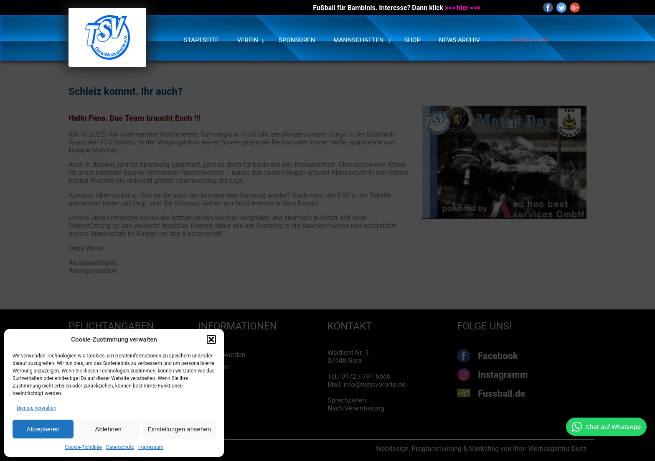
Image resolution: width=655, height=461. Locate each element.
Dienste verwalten (36, 408)
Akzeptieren (42, 429)
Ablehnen (108, 429)
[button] (211, 339)
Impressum (150, 447)
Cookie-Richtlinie (83, 447)
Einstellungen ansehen (179, 429)
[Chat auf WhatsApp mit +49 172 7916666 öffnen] (606, 427)
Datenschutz (120, 447)
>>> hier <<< (462, 8)
